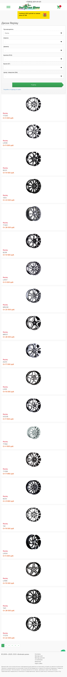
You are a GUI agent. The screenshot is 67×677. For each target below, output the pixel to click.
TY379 (5, 635)
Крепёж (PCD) (7, 55)
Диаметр (6, 46)
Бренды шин (39, 656)
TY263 (5, 116)
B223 (5, 170)
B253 (5, 499)
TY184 (5, 444)
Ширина (5, 38)
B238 (5, 252)
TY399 (5, 471)
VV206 (5, 417)
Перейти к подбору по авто (12, 89)
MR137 (5, 334)
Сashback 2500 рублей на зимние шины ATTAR (29, 14)
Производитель (8, 29)
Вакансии (38, 661)
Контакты (38, 654)
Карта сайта (38, 663)
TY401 (5, 225)
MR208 (5, 307)
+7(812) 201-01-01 (33, 2)
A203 (5, 362)
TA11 (4, 608)
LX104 (5, 553)
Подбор (33, 85)
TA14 (5, 198)
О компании (38, 660)
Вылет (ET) (6, 64)
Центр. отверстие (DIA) (10, 72)
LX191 (5, 389)
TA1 (4, 526)
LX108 (5, 143)
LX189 (5, 581)
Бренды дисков (40, 658)
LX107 (5, 280)
